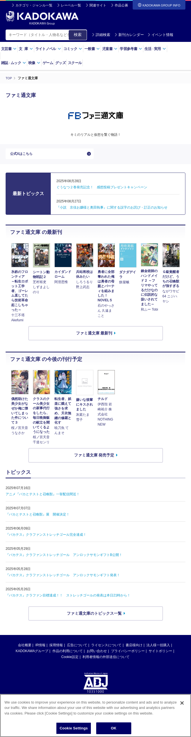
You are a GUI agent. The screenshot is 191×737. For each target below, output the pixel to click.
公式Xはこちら (23, 155)
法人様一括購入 (158, 648)
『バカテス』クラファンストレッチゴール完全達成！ (46, 537)
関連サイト (97, 5)
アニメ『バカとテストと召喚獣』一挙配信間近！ (43, 497)
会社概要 (24, 648)
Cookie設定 (70, 660)
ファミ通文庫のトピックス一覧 (94, 616)
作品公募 (121, 5)
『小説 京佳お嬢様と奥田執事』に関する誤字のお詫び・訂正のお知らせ (111, 210)
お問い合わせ (97, 654)
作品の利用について (67, 654)
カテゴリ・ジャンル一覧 (33, 5)
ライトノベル (48, 49)
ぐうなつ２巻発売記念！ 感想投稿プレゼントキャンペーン (101, 190)
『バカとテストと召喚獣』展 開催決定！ (38, 517)
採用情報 (56, 648)
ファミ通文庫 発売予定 (94, 458)
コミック (72, 49)
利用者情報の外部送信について (106, 660)
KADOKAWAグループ (32, 654)
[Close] (182, 703)
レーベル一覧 (71, 5)
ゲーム (48, 63)
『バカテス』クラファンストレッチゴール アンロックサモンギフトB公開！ (64, 558)
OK (113, 728)
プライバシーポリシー (128, 654)
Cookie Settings (74, 728)
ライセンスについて (106, 648)
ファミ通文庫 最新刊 (94, 336)
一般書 (92, 49)
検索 (78, 34)
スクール (75, 63)
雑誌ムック (13, 63)
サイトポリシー (160, 654)
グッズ (60, 63)
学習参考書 (131, 49)
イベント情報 (160, 35)
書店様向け (134, 648)
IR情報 (40, 648)
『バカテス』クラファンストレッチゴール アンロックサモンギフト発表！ (63, 578)
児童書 (110, 49)
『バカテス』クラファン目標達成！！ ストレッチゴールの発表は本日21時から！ (68, 598)
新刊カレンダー (129, 35)
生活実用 (155, 49)
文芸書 (9, 49)
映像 (34, 63)
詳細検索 (101, 35)
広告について (77, 648)
